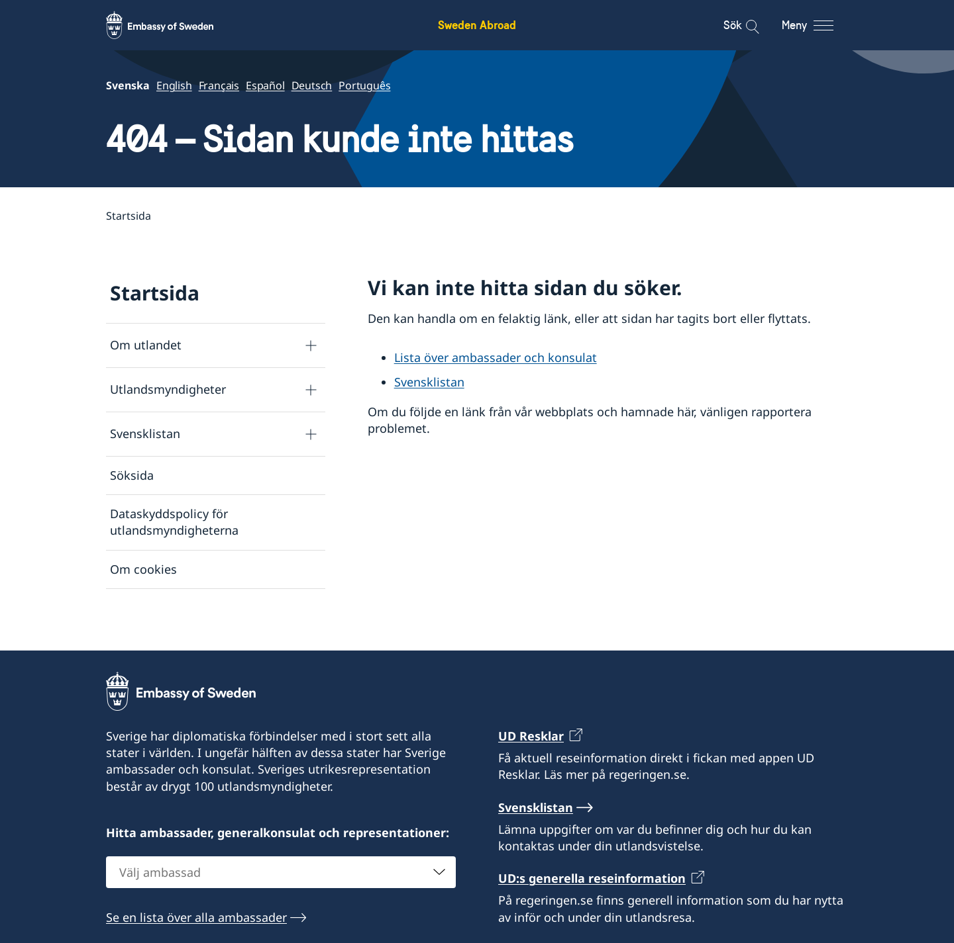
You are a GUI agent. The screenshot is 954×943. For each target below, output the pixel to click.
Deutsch (312, 85)
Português (364, 85)
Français (219, 85)
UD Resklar (531, 755)
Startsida (154, 292)
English (174, 85)
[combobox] (281, 891)
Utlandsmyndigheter (168, 390)
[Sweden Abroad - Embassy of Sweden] (172, 25)
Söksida (132, 475)
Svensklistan (145, 434)
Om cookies (143, 569)
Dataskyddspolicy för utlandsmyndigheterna (174, 522)
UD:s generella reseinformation (592, 897)
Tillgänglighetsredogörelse (185, 607)
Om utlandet (146, 345)
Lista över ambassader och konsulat (495, 357)
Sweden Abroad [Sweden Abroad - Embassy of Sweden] (477, 24)
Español (265, 85)
